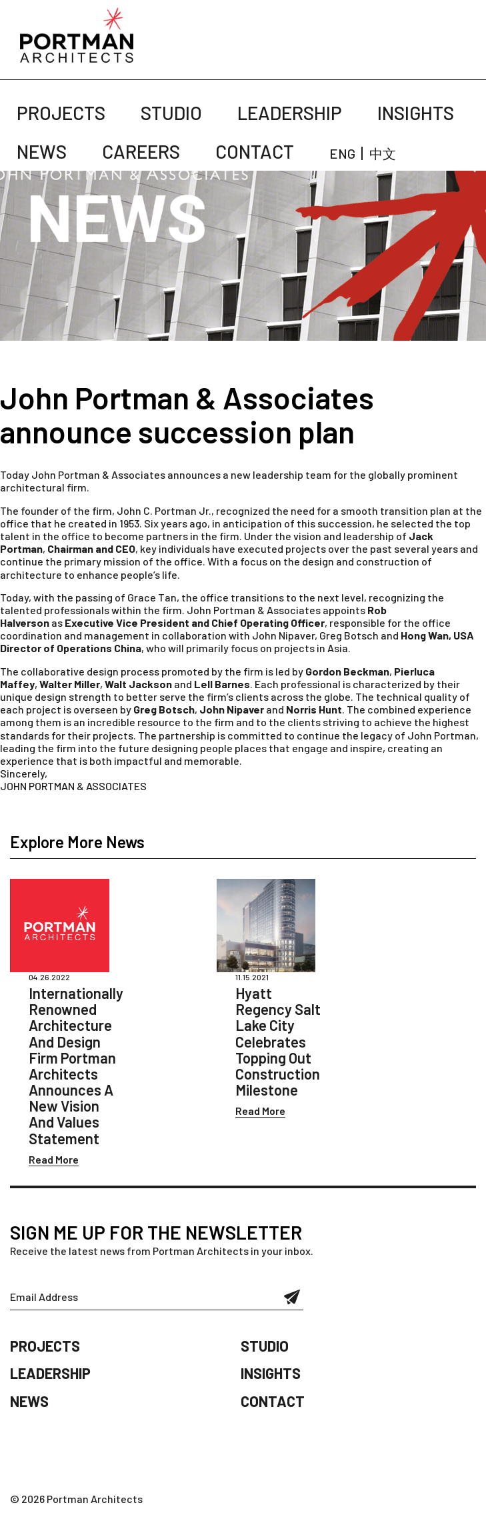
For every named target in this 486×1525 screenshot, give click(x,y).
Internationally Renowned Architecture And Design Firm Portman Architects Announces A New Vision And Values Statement (76, 1065)
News (42, 151)
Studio (171, 112)
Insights (415, 112)
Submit (292, 1297)
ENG (342, 153)
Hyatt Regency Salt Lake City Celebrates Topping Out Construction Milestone (278, 1041)
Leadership (289, 112)
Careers (141, 151)
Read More (54, 1159)
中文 (382, 153)
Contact (254, 151)
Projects (61, 112)
